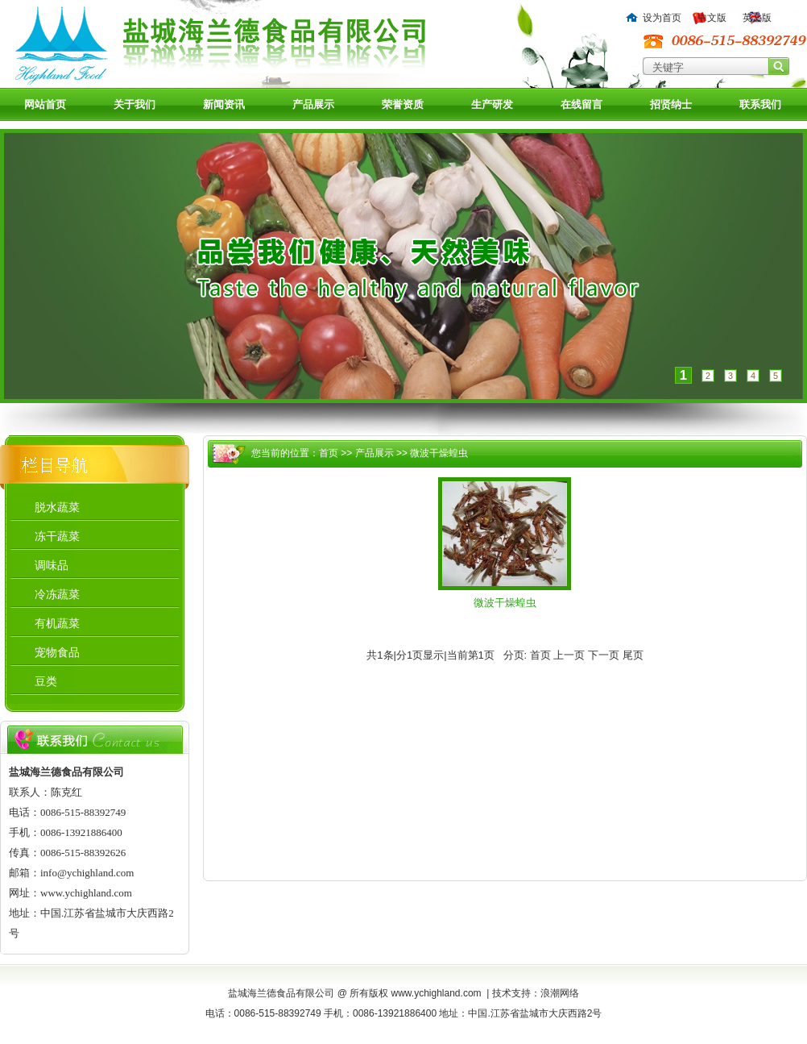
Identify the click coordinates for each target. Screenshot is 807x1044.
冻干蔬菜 (57, 536)
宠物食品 (57, 652)
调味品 (51, 565)
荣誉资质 (403, 104)
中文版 (711, 17)
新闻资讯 (224, 104)
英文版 (757, 17)
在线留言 (581, 104)
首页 (328, 453)
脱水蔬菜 (57, 507)
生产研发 (492, 104)
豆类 (46, 681)
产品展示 (313, 104)
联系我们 (760, 104)
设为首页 (662, 17)
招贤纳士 (671, 104)
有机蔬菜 (57, 623)
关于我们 (134, 104)
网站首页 (45, 104)
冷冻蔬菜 (57, 594)
